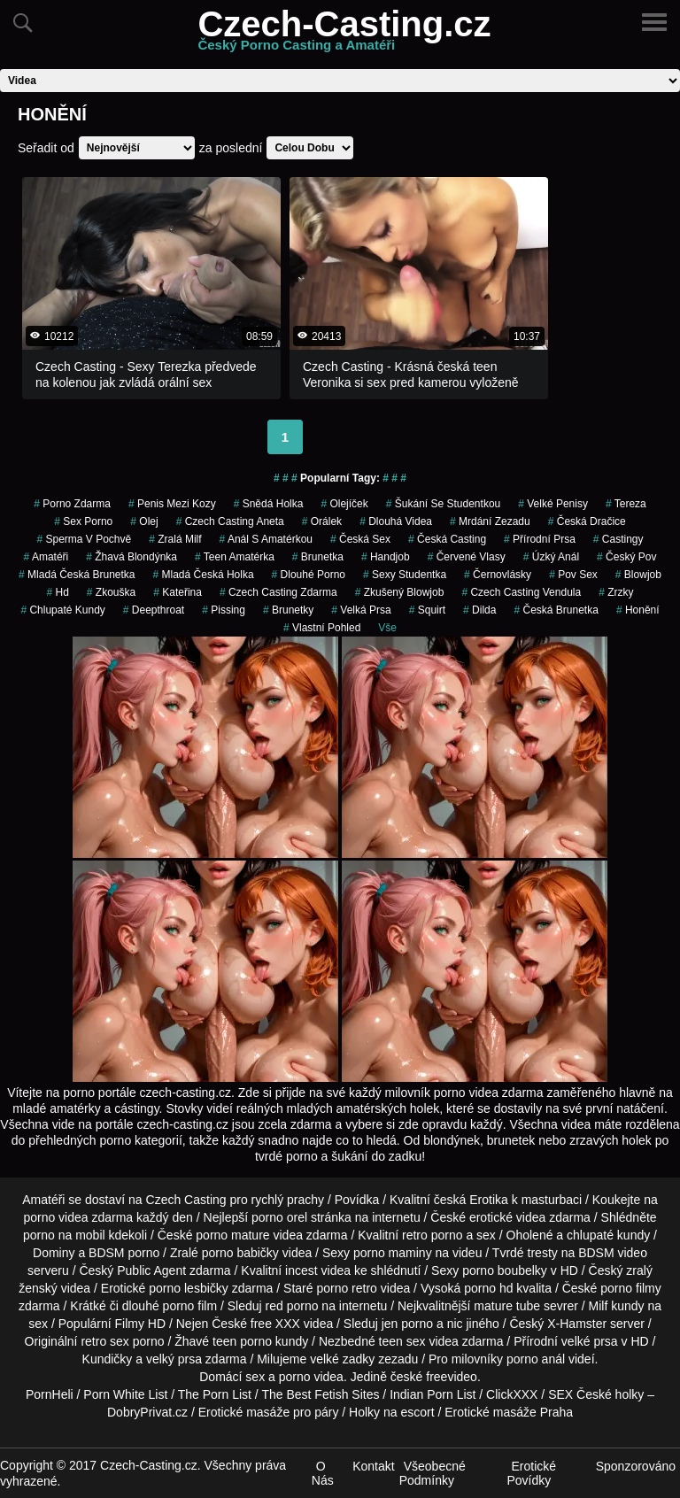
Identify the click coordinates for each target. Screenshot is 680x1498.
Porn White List (125, 1394)
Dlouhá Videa (395, 521)
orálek (322, 521)
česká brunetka (556, 610)
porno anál (535, 1359)
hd (57, 592)
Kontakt (373, 1466)
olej (144, 521)
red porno (292, 1306)
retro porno (432, 1235)
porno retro (346, 1288)
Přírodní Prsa (540, 539)
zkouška (111, 592)
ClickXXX (511, 1394)
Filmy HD (140, 1324)
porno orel (279, 1217)
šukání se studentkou (443, 504)
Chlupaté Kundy (62, 610)
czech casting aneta (230, 521)
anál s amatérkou (266, 539)
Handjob (385, 557)
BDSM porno (124, 1253)
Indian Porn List (432, 1394)
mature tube (507, 1306)
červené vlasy (467, 557)
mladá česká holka (203, 574)
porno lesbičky (188, 1288)
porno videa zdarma (78, 1217)
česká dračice (587, 521)
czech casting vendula (521, 592)
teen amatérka (234, 557)
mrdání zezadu (490, 521)
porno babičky (240, 1253)
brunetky (288, 610)
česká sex (360, 539)
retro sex (104, 1341)
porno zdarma (72, 504)
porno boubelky (504, 1270)
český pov (626, 557)
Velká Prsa (360, 610)
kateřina (177, 592)
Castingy (618, 539)
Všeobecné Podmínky (432, 1473)
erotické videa (507, 1217)
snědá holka (269, 504)
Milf (598, 1306)
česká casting (447, 539)
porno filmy (630, 1288)
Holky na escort (391, 1412)
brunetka (318, 557)
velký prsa (174, 1359)
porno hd (488, 1288)
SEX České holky (596, 1394)
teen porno (242, 1341)
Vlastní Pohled (321, 628)
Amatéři (46, 557)
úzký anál (551, 557)
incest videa (318, 1270)
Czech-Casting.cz (344, 34)
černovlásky (497, 574)
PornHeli (49, 1394)
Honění (638, 610)
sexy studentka (404, 574)
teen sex (402, 1341)
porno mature (232, 1235)
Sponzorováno (636, 1466)
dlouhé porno (308, 574)
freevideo (451, 1377)
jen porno (407, 1324)
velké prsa (589, 1341)
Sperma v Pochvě (83, 539)
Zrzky (616, 592)
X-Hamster (577, 1324)
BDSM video (612, 1253)
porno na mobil (64, 1235)
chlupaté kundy (608, 1235)
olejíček (344, 504)
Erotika (488, 1200)
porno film (190, 1306)
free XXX (275, 1324)
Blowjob (638, 574)
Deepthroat (153, 610)
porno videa (311, 1377)
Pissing (223, 610)
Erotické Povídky (532, 1473)
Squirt (427, 610)
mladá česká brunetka (77, 574)
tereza (626, 504)
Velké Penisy (553, 504)
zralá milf (175, 539)
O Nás (323, 1473)
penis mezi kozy (172, 504)
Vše (387, 628)
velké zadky (342, 1359)
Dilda (479, 610)
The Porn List (214, 1394)
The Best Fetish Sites (320, 1394)
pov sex (573, 574)
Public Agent (151, 1270)
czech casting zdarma (278, 592)
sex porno (83, 521)
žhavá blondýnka (131, 557)
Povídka (357, 1200)
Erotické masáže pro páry (268, 1412)
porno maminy (392, 1253)
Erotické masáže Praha (508, 1412)
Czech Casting (186, 1200)
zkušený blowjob (399, 592)
